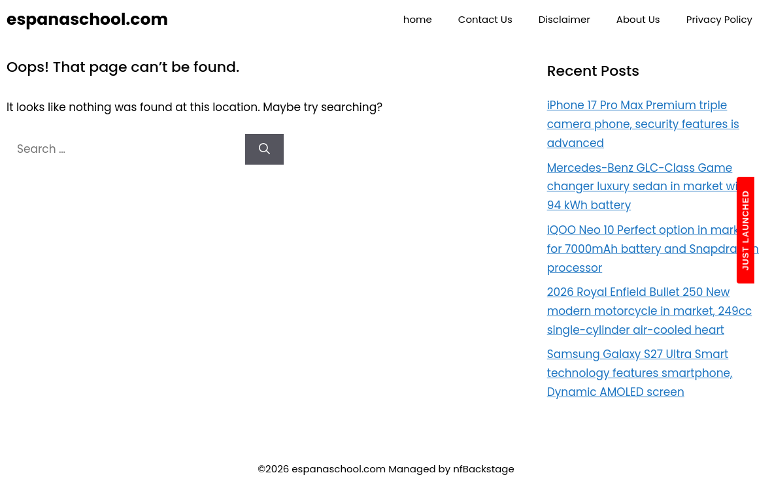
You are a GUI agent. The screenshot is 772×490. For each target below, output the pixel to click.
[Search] (264, 149)
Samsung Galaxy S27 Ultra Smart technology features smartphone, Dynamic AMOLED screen (640, 373)
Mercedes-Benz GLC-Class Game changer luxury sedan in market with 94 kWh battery (648, 187)
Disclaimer (564, 19)
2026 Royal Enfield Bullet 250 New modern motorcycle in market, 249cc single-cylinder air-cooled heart (649, 311)
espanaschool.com (87, 19)
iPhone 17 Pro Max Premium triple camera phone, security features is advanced (643, 124)
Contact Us (485, 19)
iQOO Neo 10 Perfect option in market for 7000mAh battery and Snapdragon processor (653, 249)
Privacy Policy (719, 19)
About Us (638, 19)
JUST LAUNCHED (745, 230)
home (417, 19)
